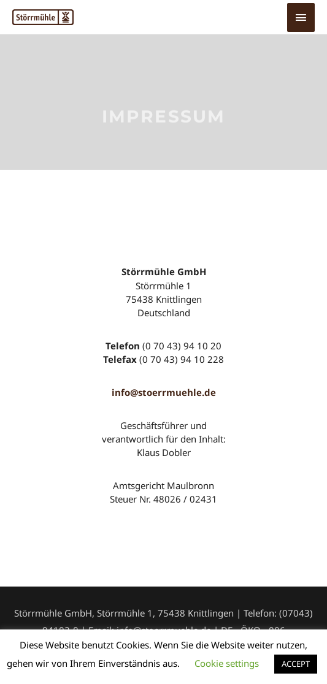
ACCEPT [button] (296, 663)
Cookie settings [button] (226, 663)
